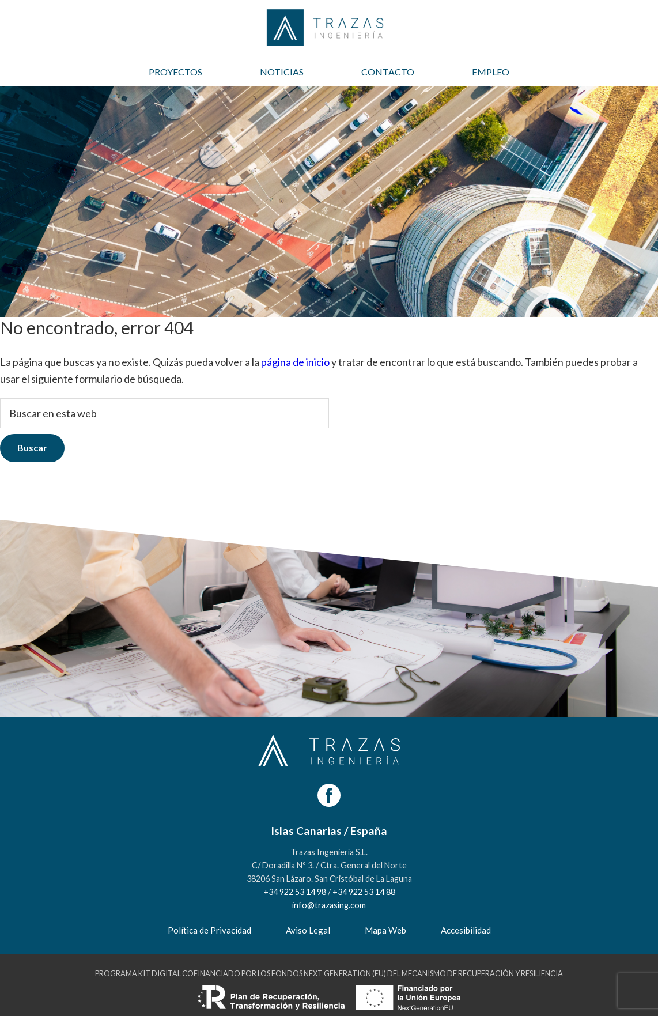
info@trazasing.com (329, 905)
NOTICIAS (282, 71)
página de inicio (295, 362)
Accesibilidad (466, 930)
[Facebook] (329, 795)
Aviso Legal (308, 930)
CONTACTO (387, 71)
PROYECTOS (175, 71)
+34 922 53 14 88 (363, 892)
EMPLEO (490, 71)
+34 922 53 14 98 (294, 892)
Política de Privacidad (209, 930)
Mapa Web (385, 930)
